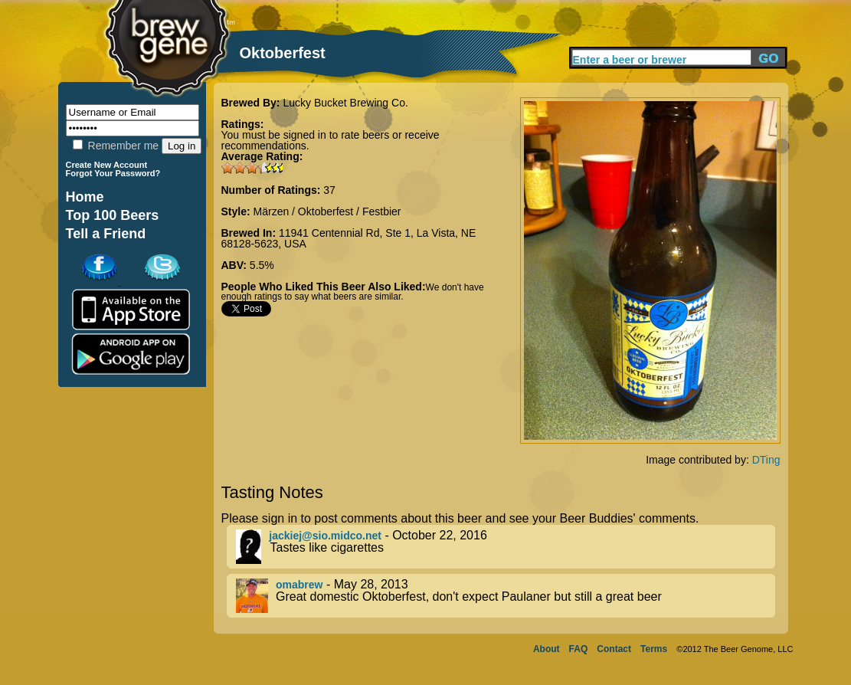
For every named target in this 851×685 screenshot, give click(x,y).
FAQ (578, 649)
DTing (766, 460)
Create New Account (107, 164)
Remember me (116, 145)
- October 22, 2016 (505, 546)
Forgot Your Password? (113, 173)
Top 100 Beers (112, 215)
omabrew (299, 584)
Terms (653, 649)
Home (85, 197)
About (546, 649)
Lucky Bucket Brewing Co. (345, 103)
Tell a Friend (106, 233)
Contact (614, 649)
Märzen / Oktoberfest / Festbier (327, 211)
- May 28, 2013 (505, 595)
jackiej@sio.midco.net (325, 535)
